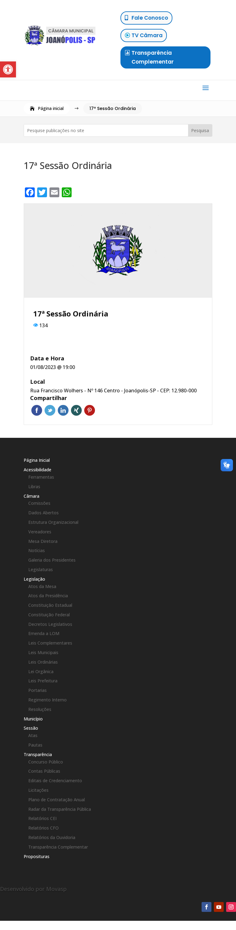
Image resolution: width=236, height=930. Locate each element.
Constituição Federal (49, 615)
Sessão (31, 728)
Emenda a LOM (43, 633)
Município (33, 719)
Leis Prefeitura (42, 681)
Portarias (37, 690)
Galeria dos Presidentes (52, 560)
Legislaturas (40, 569)
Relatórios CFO (43, 828)
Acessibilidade (37, 470)
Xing (76, 410)
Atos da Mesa (42, 586)
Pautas (35, 745)
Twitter (50, 410)
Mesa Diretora (42, 541)
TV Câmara (147, 35)
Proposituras (36, 856)
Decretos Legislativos (50, 624)
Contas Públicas (44, 771)
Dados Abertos (43, 513)
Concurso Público (45, 762)
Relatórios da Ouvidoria (51, 837)
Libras (34, 486)
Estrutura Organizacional (53, 522)
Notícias (36, 550)
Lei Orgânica (40, 671)
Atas (32, 735)
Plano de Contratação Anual (56, 799)
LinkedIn (63, 410)
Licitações (38, 790)
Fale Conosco (150, 18)
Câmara (31, 496)
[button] (8, 69)
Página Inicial (37, 460)
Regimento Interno (47, 700)
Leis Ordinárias (43, 662)
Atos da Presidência (48, 595)
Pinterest (89, 410)
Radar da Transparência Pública (59, 809)
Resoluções (39, 709)
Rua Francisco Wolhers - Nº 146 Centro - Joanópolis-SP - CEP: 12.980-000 (113, 390)
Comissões (39, 503)
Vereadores (39, 532)
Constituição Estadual (50, 605)
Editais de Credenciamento (55, 780)
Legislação (34, 579)
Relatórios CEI (42, 818)
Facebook (36, 410)
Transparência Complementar (153, 57)
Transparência (38, 754)
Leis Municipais (43, 652)
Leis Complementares (50, 643)
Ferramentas (41, 477)
